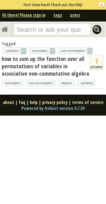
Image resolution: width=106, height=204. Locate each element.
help (34, 102)
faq (22, 102)
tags (57, 15)
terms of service (87, 102)
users (75, 15)
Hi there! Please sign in (24, 15)
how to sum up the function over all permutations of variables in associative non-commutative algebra (45, 66)
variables (87, 83)
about (8, 102)
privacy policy (55, 102)
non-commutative (41, 83)
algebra (66, 83)
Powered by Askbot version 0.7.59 (53, 108)
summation (12, 83)
